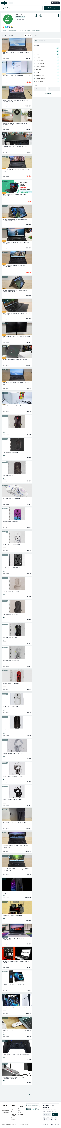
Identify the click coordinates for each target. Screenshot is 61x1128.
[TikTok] (51, 1118)
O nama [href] (27, 30)
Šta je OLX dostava (13, 1119)
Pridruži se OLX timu (13, 1115)
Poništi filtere (47, 93)
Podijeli (32, 15)
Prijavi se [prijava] (47, 3)
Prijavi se (55, 1114)
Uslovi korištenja (5, 1110)
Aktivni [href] (4, 30)
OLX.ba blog (12, 1108)
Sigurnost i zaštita (20, 1109)
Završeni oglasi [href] (12, 30)
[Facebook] (47, 1118)
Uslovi (51, 1124)
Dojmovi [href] (21, 30)
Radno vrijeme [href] (36, 30)
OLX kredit (20, 1106)
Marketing (4, 1115)
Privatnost (45, 1124)
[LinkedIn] (55, 1118)
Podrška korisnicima (32, 1105)
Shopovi (13, 1111)
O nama (3, 1107)
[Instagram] (44, 1118)
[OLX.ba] (4, 3)
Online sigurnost (5, 1112)
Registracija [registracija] (55, 3)
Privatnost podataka (20, 1113)
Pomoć (57, 1124)
